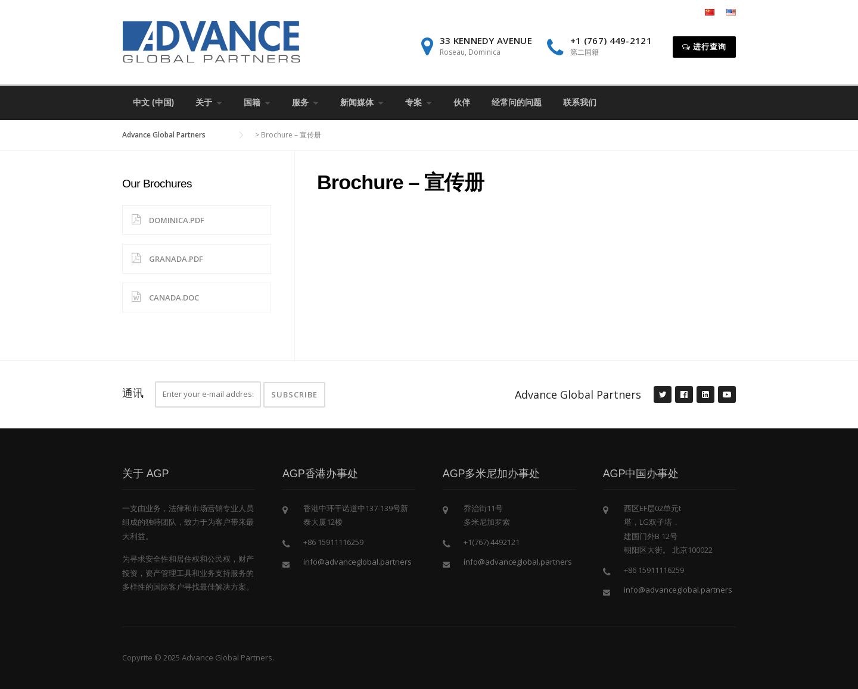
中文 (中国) (153, 102)
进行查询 (704, 46)
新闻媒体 (357, 102)
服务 (300, 102)
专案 (413, 102)
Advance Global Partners (578, 394)
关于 (203, 102)
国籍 (252, 102)
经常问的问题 (517, 102)
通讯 (133, 393)
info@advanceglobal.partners (357, 561)
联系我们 (579, 102)
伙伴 (461, 102)
